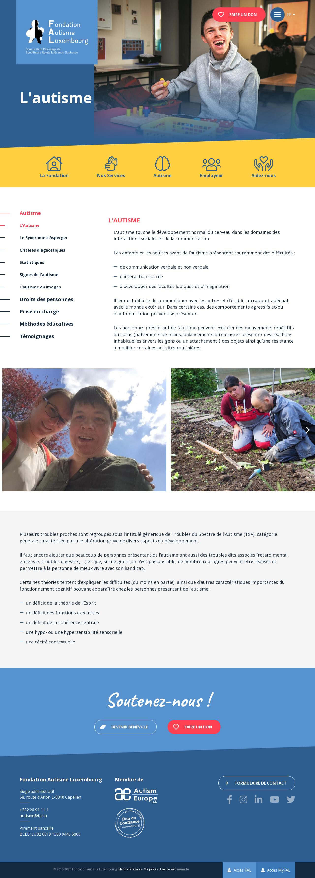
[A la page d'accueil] (57, 37)
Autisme (30, 213)
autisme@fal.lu (33, 815)
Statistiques (32, 262)
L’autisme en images (40, 287)
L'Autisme (30, 225)
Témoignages (37, 336)
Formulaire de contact (261, 783)
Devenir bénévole (129, 727)
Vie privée (151, 869)
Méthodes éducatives (47, 324)
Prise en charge (39, 311)
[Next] (307, 429)
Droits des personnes (46, 299)
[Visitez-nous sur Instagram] (243, 799)
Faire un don (243, 14)
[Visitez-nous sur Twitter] (291, 799)
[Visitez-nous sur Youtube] (274, 799)
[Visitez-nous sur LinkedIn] (258, 799)
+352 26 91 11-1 (34, 809)
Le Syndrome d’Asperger (44, 237)
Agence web (167, 869)
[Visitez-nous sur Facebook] (229, 799)
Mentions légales (130, 869)
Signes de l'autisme (39, 274)
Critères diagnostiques (42, 250)
